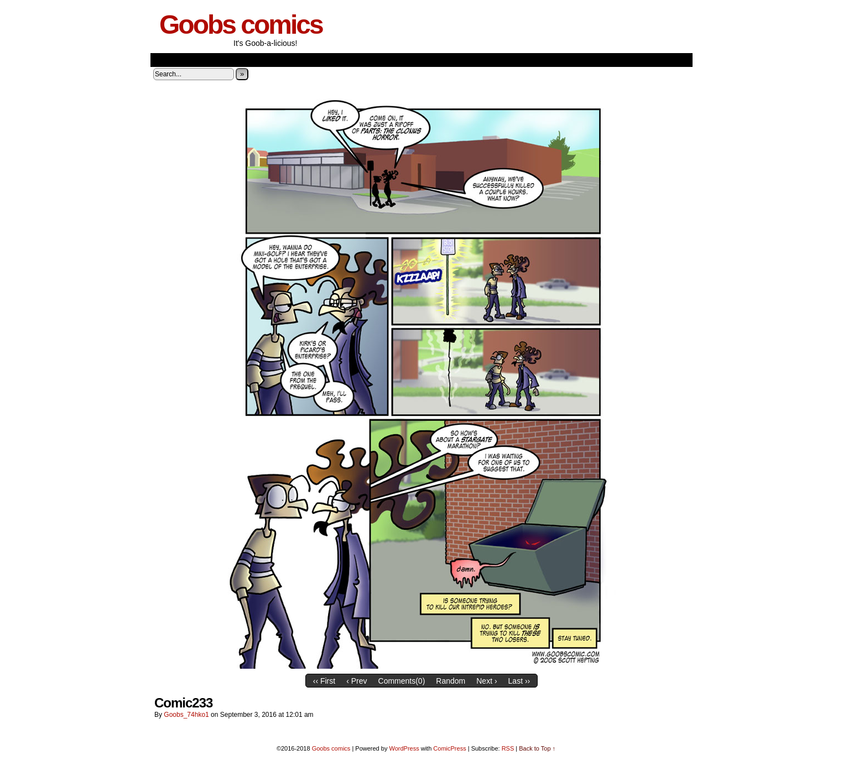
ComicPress (449, 748)
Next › (486, 680)
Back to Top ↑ (537, 748)
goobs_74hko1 (186, 715)
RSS (508, 748)
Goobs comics (240, 24)
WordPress (404, 748)
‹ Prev (356, 680)
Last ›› (519, 680)
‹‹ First (324, 680)
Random (450, 680)
